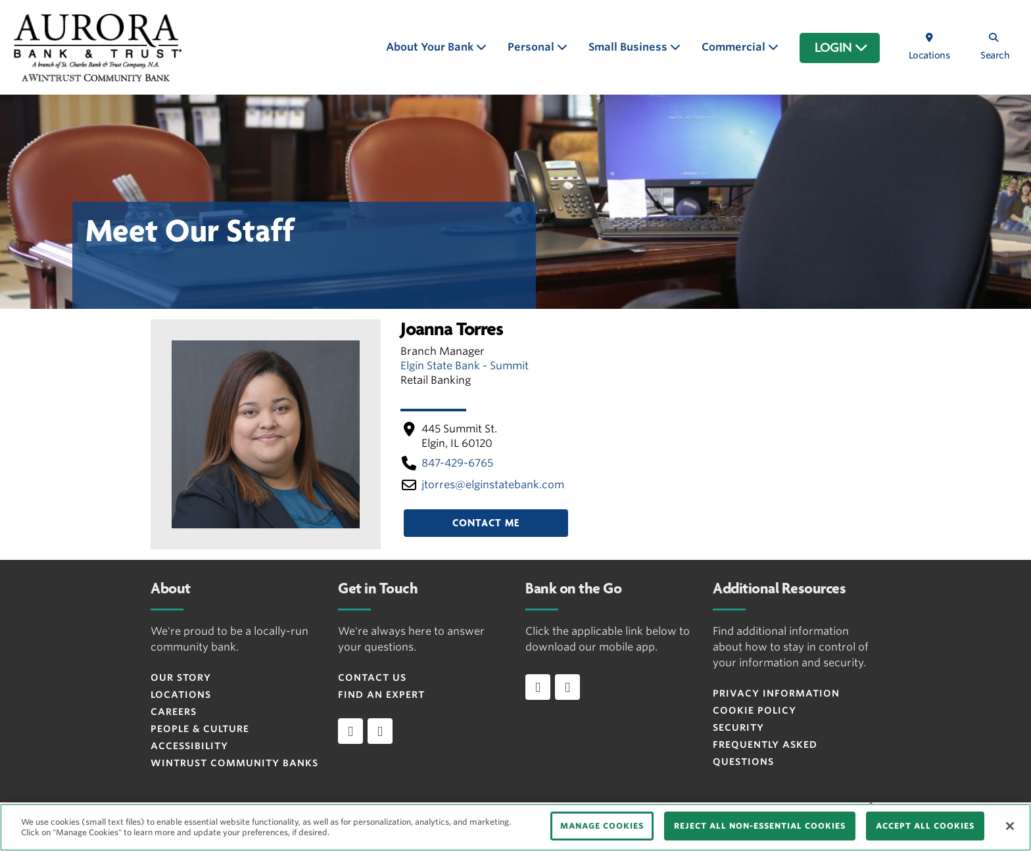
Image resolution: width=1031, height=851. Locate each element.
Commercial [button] (735, 47)
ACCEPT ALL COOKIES (925, 826)
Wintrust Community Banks (234, 763)
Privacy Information (776, 693)
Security (738, 727)
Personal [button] (532, 47)
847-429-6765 (457, 463)
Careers (174, 711)
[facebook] (350, 730)
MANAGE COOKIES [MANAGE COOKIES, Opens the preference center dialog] (602, 826)
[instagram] (380, 730)
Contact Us (372, 677)
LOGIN (841, 48)
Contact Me (485, 523)
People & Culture (200, 729)
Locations (181, 694)
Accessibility (189, 746)
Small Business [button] (629, 47)
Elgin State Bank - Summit (464, 365)
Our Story (181, 677)
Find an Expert (381, 694)
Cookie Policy (754, 710)
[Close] (1009, 826)
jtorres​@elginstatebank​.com (492, 484)
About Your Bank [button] (431, 47)
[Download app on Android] (567, 686)
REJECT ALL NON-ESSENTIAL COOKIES (760, 826)
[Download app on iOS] (537, 686)
